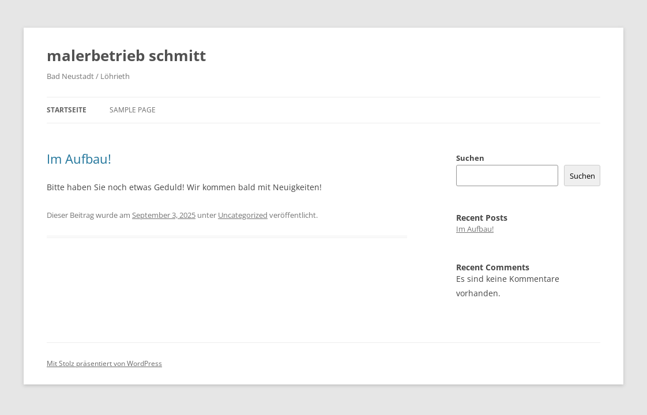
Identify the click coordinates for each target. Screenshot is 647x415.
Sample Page (133, 110)
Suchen (470, 158)
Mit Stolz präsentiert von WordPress (104, 363)
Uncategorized (243, 215)
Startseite (66, 110)
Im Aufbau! (79, 158)
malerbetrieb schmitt (126, 55)
